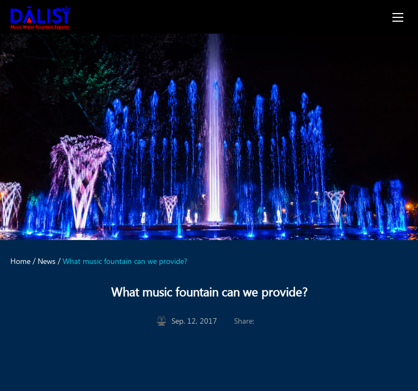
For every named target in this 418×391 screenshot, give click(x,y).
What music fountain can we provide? (125, 261)
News (47, 261)
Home (20, 261)
